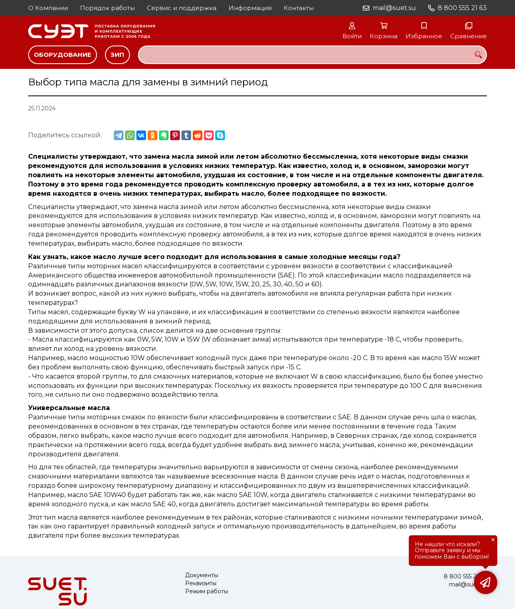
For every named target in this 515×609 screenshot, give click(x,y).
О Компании (48, 8)
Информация (250, 8)
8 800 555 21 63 (462, 8)
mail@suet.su (394, 8)
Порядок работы (107, 8)
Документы (201, 575)
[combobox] (312, 55)
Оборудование (62, 54)
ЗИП (117, 54)
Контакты (299, 8)
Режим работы (206, 591)
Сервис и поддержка (181, 8)
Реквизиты (200, 583)
